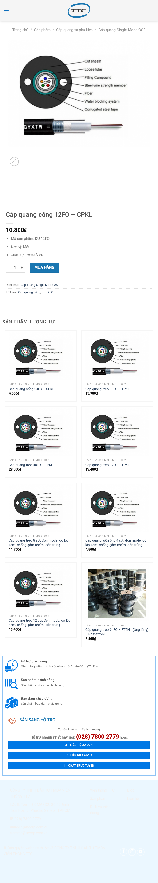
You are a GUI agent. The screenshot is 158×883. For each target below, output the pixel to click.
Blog (130, 790)
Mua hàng (44, 267)
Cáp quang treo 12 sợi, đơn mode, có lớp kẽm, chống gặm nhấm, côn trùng (40, 623)
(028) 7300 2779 (27, 819)
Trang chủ (20, 30)
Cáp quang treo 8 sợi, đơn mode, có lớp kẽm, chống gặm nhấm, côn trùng (39, 543)
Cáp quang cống (29, 292)
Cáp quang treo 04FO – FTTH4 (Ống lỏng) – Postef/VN (116, 632)
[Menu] (6, 10)
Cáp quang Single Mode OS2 (122, 30)
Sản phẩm (42, 30)
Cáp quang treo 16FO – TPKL (107, 389)
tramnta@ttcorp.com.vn (28, 833)
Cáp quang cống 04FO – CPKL (31, 389)
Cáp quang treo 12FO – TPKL (107, 465)
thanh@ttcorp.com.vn (31, 827)
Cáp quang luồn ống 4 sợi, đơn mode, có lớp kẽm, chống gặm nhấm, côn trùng (115, 543)
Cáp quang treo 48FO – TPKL (31, 465)
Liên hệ (133, 798)
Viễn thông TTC (102, 790)
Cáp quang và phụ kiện (74, 30)
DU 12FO (47, 292)
